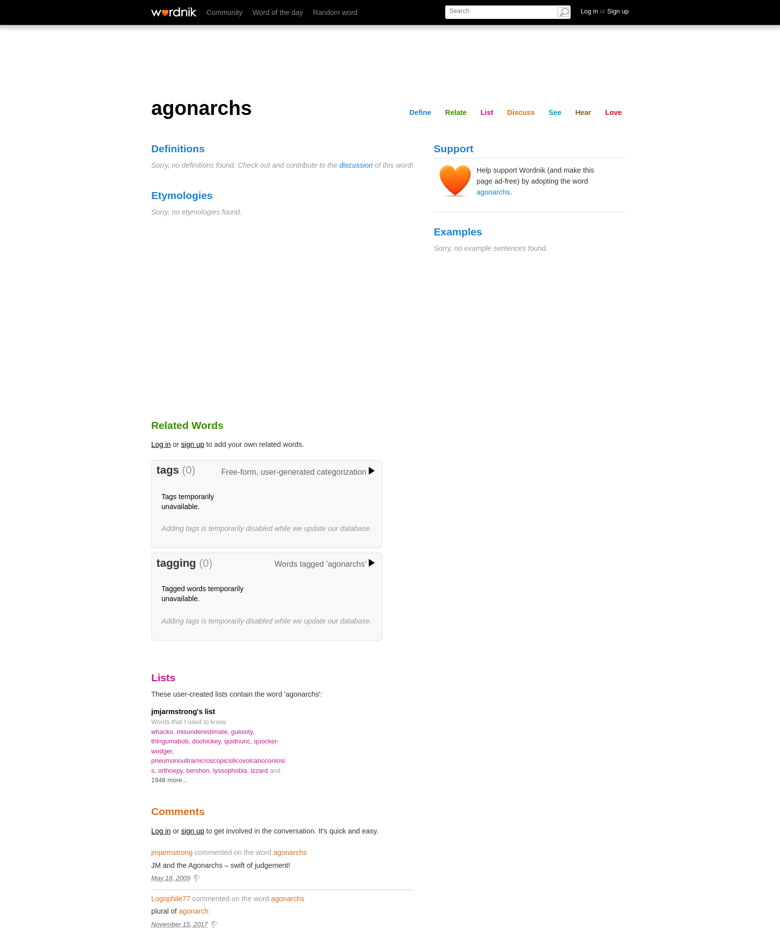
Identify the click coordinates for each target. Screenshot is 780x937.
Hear (583, 112)
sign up (192, 444)
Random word (335, 12)
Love (613, 112)
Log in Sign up (605, 11)
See (555, 112)
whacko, (164, 731)
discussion (356, 165)
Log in (161, 444)
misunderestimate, (204, 731)
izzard (260, 770)
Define (420, 112)
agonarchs (493, 192)
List (487, 112)
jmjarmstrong (172, 852)
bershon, (199, 770)
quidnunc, (239, 741)
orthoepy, (172, 770)
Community (224, 12)
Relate (456, 112)
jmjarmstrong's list (183, 712)
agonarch (193, 911)
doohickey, (208, 741)
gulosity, (243, 731)
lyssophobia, (232, 770)
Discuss (521, 112)
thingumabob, (171, 741)
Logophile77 (170, 899)
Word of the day (278, 12)
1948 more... (169, 780)
